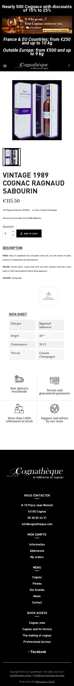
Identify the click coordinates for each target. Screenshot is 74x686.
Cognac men (37, 623)
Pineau (37, 583)
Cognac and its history (37, 629)
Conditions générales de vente (48, 675)
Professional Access (37, 641)
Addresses (37, 551)
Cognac (37, 577)
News (37, 596)
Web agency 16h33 (45, 681)
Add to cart (29, 233)
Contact (37, 602)
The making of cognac (37, 635)
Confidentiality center (21, 675)
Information (37, 544)
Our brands (37, 590)
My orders (37, 557)
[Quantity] (7, 233)
